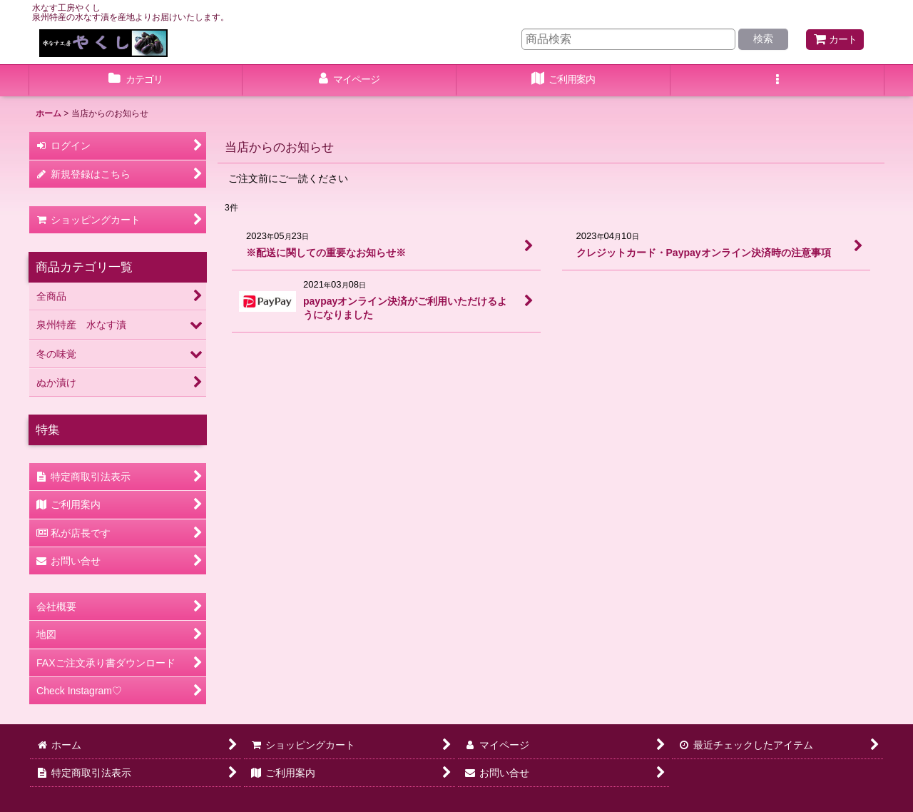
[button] (777, 80)
